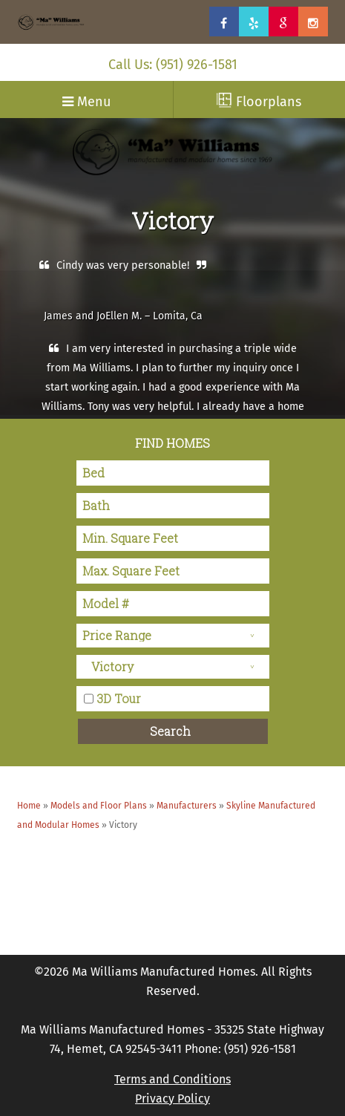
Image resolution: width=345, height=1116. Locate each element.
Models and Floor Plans (98, 805)
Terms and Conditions (172, 1079)
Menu (86, 102)
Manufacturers (187, 805)
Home (29, 805)
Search (170, 731)
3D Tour (118, 697)
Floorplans (258, 101)
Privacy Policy (172, 1098)
